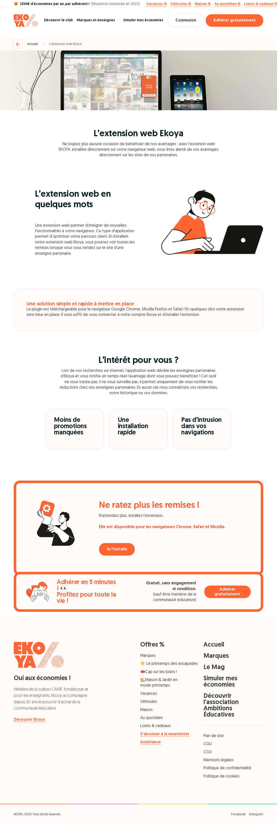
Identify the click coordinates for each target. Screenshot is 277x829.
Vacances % (156, 4)
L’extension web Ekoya (65, 44)
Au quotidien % (227, 4)
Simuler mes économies (143, 20)
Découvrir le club (58, 20)
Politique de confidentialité (227, 768)
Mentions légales (219, 760)
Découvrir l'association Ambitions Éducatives (221, 705)
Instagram (256, 814)
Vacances (148, 694)
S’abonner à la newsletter (164, 734)
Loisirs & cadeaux (155, 726)
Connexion (186, 20)
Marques (148, 656)
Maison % (203, 4)
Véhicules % (180, 4)
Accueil (32, 44)
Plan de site (214, 736)
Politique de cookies (222, 777)
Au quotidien (151, 718)
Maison (146, 710)
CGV (208, 752)
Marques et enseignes (96, 20)
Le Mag (214, 667)
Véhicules (148, 702)
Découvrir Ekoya (29, 720)
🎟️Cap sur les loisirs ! (158, 672)
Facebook (238, 814)
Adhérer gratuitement (234, 20)
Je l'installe (116, 549)
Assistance (150, 742)
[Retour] (18, 44)
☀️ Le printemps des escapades (169, 664)
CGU (208, 744)
